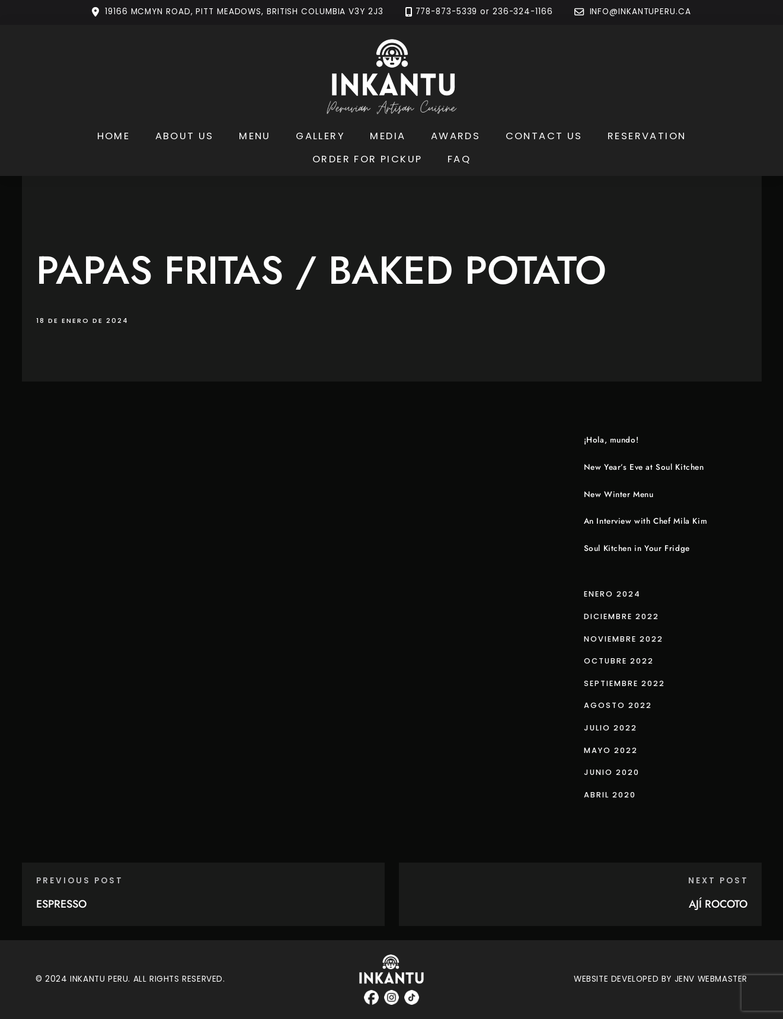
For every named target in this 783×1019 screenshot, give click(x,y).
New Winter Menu (619, 494)
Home (113, 136)
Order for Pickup (367, 159)
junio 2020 (612, 772)
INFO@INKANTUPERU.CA (639, 12)
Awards (455, 136)
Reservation (647, 136)
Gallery (320, 136)
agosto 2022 (618, 705)
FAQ (459, 159)
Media (387, 136)
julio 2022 (610, 728)
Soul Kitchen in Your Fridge (637, 548)
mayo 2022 (611, 750)
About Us (184, 136)
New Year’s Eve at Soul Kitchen (644, 467)
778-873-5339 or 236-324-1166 (484, 12)
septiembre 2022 (624, 683)
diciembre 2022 (621, 616)
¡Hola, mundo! (611, 440)
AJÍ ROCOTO (718, 904)
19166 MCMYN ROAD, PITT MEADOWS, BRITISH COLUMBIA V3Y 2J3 (244, 12)
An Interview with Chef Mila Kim (646, 521)
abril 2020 (610, 795)
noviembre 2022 (623, 639)
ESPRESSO (61, 904)
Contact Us (544, 136)
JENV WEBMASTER (711, 979)
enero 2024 (612, 594)
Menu (255, 136)
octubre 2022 (619, 661)
